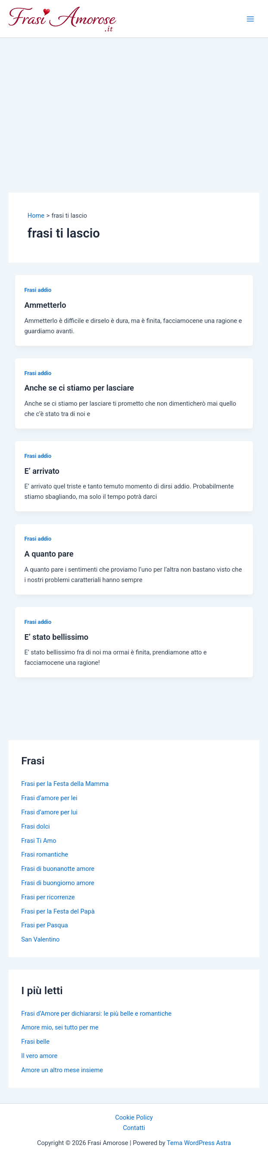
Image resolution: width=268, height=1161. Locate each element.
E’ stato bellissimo (56, 637)
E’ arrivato (41, 471)
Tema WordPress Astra (199, 1143)
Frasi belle (35, 1041)
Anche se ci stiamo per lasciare (79, 387)
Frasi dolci (35, 826)
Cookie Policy (134, 1117)
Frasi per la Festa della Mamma (65, 784)
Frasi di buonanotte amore (57, 869)
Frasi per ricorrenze (48, 897)
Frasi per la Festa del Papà (57, 911)
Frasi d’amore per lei (49, 798)
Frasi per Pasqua (44, 925)
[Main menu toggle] (250, 19)
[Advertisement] (134, 102)
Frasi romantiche (44, 854)
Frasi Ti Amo (38, 841)
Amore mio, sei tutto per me (59, 1027)
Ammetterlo (45, 305)
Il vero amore (39, 1056)
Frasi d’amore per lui (49, 812)
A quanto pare (48, 553)
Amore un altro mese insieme (62, 1070)
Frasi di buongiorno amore (57, 883)
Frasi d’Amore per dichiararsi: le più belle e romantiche (96, 1013)
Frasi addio (37, 290)
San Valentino (40, 939)
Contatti (134, 1128)
